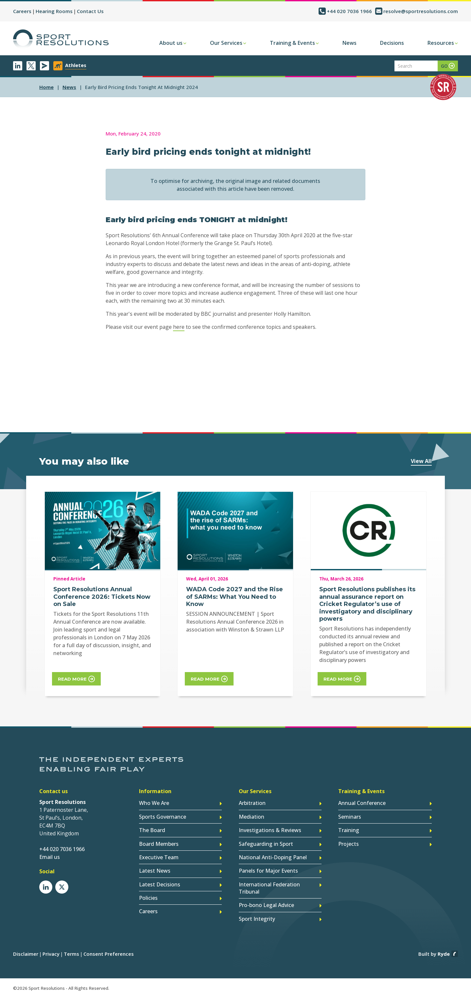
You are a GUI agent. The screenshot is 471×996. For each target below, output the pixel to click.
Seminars (349, 817)
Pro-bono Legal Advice (266, 904)
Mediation (251, 817)
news (69, 87)
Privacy (51, 953)
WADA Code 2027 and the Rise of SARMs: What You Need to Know (234, 597)
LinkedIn (17, 65)
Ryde (444, 953)
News (349, 42)
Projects (348, 843)
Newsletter (44, 65)
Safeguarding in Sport (266, 843)
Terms (71, 953)
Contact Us (90, 11)
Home (46, 87)
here (178, 326)
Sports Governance (162, 817)
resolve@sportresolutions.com (420, 11)
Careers (22, 11)
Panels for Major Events (268, 870)
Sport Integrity (257, 918)
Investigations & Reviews (270, 830)
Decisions (392, 42)
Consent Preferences (108, 953)
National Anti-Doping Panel (273, 857)
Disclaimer (25, 953)
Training (348, 830)
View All (421, 461)
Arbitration (252, 803)
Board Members (159, 843)
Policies (148, 897)
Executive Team (159, 857)
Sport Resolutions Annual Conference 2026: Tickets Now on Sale (101, 597)
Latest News (154, 870)
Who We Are (154, 803)
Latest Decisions (159, 884)
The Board (152, 830)
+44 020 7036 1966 (349, 11)
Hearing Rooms (54, 11)
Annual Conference (362, 803)
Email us (49, 857)
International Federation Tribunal (269, 887)
